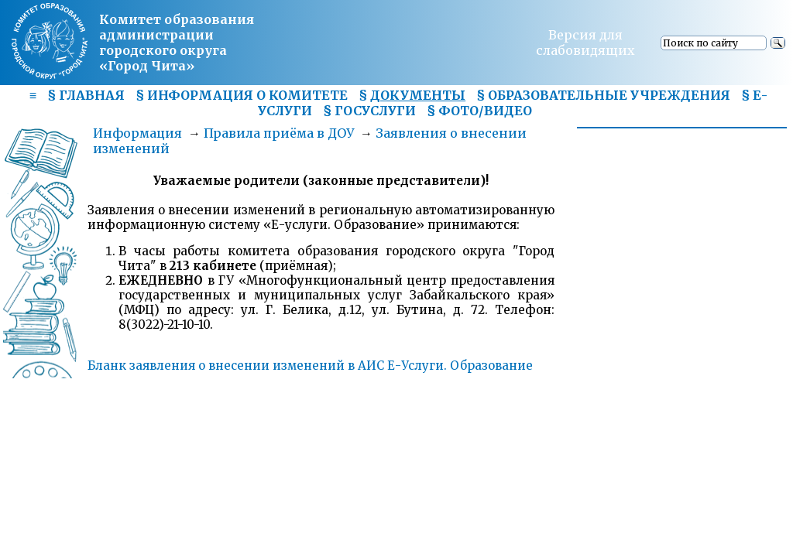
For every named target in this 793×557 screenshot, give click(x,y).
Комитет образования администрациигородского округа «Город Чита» (176, 42)
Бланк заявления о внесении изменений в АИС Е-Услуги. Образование (310, 365)
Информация (137, 133)
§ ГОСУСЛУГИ (369, 110)
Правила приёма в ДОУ (279, 133)
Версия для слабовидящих (585, 42)
